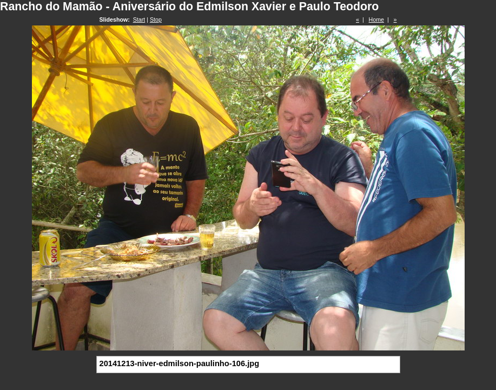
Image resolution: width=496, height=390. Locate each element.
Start (139, 19)
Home (376, 19)
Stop (156, 19)
